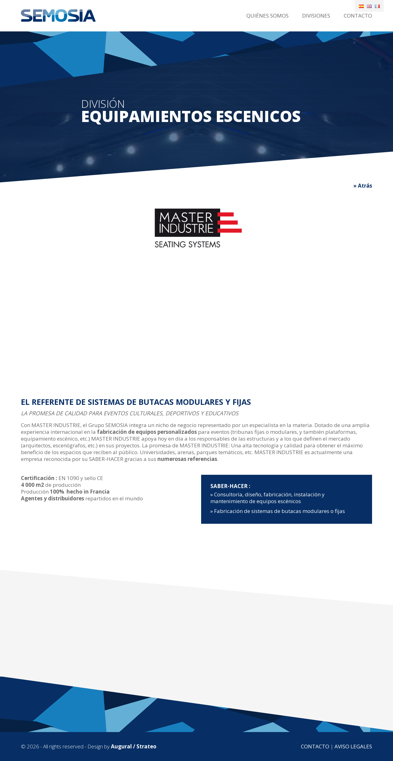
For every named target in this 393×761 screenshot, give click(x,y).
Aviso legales (353, 746)
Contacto (358, 15)
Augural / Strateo (133, 746)
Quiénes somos (267, 15)
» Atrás (362, 185)
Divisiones (316, 15)
